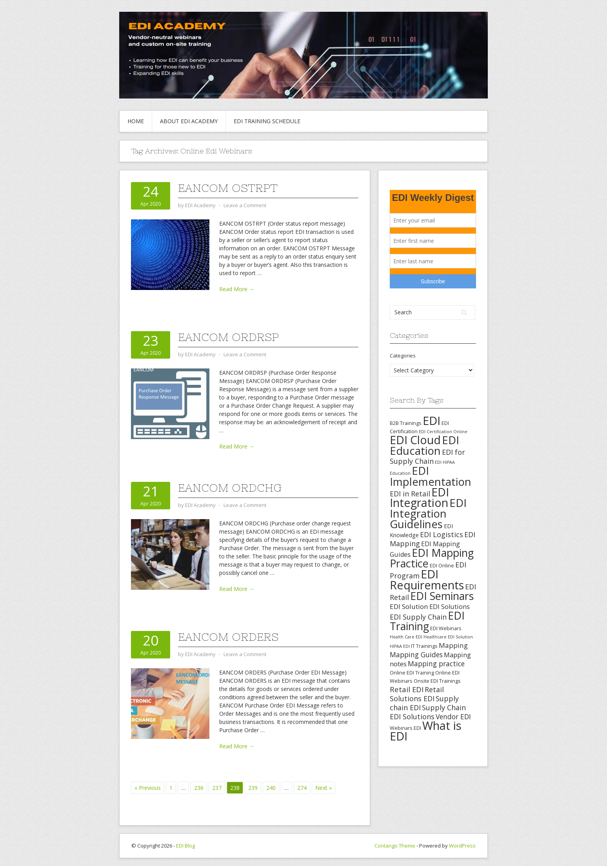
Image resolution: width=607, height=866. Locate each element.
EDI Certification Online (443, 431)
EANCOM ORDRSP (228, 337)
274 (302, 787)
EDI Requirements (427, 579)
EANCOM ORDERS (228, 637)
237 (217, 787)
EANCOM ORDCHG (230, 487)
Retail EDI (406, 689)
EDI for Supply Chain (427, 456)
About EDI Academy (189, 121)
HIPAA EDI (400, 646)
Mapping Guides (416, 654)
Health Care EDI (406, 637)
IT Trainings (424, 645)
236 (199, 787)
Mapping (453, 645)
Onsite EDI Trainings (437, 680)
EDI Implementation (430, 476)
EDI (431, 420)
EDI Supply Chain (418, 617)
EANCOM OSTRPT (228, 188)
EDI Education (424, 445)
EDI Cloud (415, 439)
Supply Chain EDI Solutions (428, 712)
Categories (403, 355)
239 (253, 787)
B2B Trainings (406, 423)
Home (135, 121)
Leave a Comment (245, 205)
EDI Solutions (449, 606)
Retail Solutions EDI (417, 694)
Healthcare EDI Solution (448, 637)
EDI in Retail (410, 493)
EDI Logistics (441, 534)
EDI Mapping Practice (432, 558)
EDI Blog (185, 845)
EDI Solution (409, 606)
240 (271, 787)
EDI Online (442, 565)
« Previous (147, 787)
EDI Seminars (442, 596)
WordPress (462, 845)
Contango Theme (394, 845)
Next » (323, 787)
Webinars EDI (405, 727)
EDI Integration (419, 497)
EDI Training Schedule (267, 121)
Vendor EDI (453, 716)
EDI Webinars (446, 628)
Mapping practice (436, 663)
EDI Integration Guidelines (428, 513)
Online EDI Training (412, 672)
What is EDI (426, 731)
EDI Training (427, 620)
